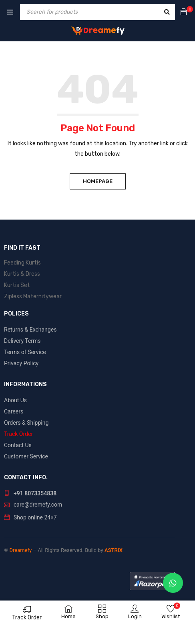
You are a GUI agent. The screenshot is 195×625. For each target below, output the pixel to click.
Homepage (98, 181)
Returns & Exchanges (30, 329)
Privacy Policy (21, 363)
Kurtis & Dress (22, 274)
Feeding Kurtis (22, 262)
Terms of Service (25, 352)
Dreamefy (20, 550)
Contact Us (18, 445)
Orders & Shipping (26, 422)
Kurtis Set (17, 285)
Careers (13, 411)
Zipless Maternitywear (33, 296)
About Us (15, 400)
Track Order (27, 617)
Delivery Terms (22, 341)
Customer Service (26, 456)
